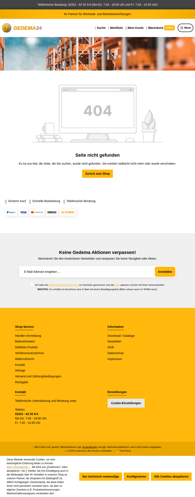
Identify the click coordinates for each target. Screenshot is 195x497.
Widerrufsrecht (24, 359)
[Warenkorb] (160, 28)
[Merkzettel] (115, 28)
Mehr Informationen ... (19, 467)
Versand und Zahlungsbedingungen (38, 376)
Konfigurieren (136, 476)
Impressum (115, 359)
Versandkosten (89, 447)
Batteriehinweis (25, 341)
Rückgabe (21, 382)
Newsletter (114, 341)
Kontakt (20, 364)
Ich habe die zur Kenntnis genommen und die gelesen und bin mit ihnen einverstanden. (100, 284)
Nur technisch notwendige (100, 476)
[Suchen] (100, 28)
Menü (185, 27)
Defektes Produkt (26, 347)
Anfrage (20, 370)
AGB (117, 284)
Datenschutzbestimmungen (63, 284)
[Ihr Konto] (134, 28)
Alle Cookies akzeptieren (171, 476)
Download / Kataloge (121, 335)
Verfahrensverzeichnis (29, 353)
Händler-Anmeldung (28, 335)
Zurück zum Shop (97, 173)
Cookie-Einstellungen (126, 403)
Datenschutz (116, 353)
